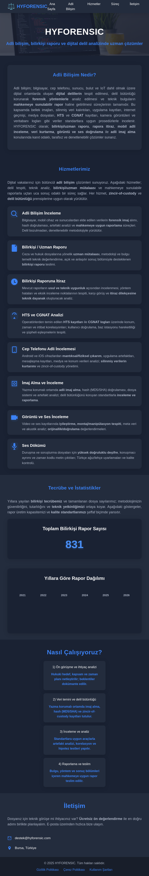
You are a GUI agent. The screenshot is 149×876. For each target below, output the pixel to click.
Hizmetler (94, 4)
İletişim (134, 4)
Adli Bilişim (70, 6)
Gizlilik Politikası (47, 869)
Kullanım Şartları (100, 869)
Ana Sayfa (51, 6)
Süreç (115, 4)
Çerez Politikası (74, 869)
